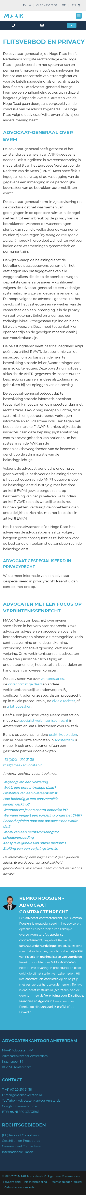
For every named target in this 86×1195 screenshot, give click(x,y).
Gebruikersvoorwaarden (20, 1187)
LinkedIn (25, 1012)
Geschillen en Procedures (21, 1141)
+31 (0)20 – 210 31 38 (18, 760)
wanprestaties (52, 679)
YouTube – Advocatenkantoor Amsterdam (32, 1100)
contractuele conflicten (41, 979)
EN (74, 5)
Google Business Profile (19, 1106)
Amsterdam (64, 740)
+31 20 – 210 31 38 (46, 5)
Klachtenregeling (35, 1181)
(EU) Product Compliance (21, 1135)
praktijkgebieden (63, 735)
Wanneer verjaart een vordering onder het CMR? (42, 815)
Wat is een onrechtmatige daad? (29, 788)
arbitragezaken (19, 706)
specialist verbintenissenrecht (43, 721)
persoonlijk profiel (53, 1007)
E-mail (27, 5)
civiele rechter (63, 701)
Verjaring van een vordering (25, 782)
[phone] (14, 25)
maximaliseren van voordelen (61, 957)
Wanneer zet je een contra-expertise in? (35, 810)
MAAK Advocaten (63, 962)
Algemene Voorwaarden (64, 1176)
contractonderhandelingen (38, 946)
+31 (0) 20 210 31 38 (18, 1089)
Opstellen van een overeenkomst (30, 793)
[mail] (42, 25)
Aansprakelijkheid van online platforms (34, 843)
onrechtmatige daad (25, 684)
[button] (79, 16)
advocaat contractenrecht (43, 918)
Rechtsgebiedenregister (66, 1181)
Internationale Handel (18, 1152)
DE (64, 5)
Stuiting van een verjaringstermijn (30, 849)
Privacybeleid (12, 1181)
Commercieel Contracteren (22, 1146)
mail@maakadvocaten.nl (23, 765)
